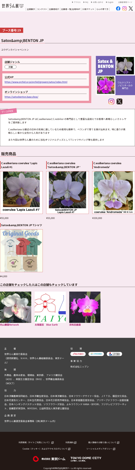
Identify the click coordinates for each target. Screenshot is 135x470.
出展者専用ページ (125, 2)
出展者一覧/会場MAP (70, 9)
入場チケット (88, 9)
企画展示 (31, 9)
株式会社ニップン (79, 366)
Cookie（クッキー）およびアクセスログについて (45, 448)
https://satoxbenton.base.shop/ (21, 96)
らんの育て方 (102, 9)
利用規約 (69, 442)
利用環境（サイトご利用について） (35, 442)
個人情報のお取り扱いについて (102, 442)
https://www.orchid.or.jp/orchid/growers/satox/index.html (36, 82)
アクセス (77, 2)
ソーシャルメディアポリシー (99, 448)
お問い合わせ (98, 2)
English (110, 2)
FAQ (86, 2)
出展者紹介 (54, 9)
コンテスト (42, 9)
